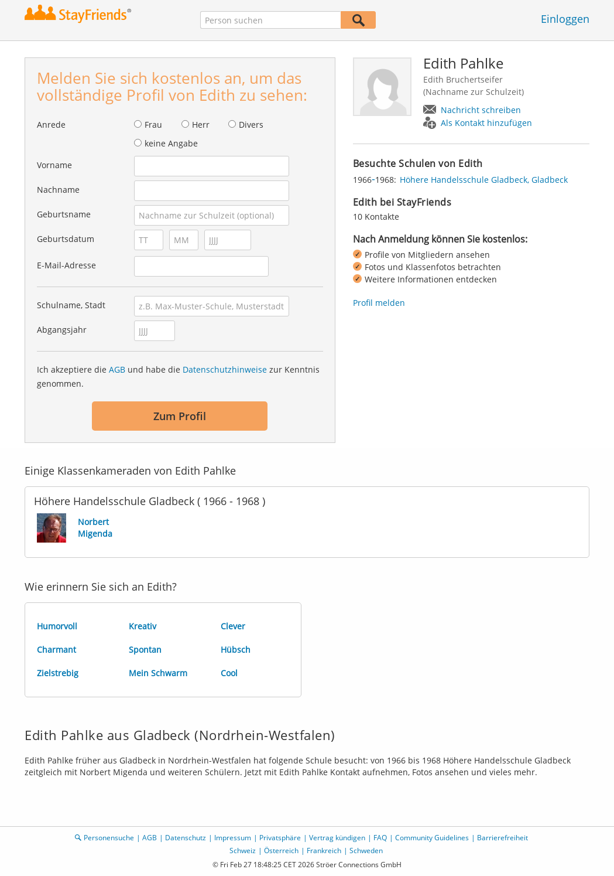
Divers (251, 124)
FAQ (380, 838)
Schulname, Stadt (71, 305)
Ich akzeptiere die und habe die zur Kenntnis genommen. (178, 376)
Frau (153, 124)
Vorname (54, 165)
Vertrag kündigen (337, 838)
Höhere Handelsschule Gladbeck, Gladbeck (484, 179)
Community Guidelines (432, 838)
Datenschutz (185, 838)
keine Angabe (171, 143)
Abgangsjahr (62, 329)
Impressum (232, 838)
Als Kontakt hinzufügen (486, 122)
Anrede (51, 124)
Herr (201, 124)
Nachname (58, 189)
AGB (117, 369)
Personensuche (109, 838)
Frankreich (324, 850)
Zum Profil (179, 416)
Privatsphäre (280, 838)
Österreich (281, 850)
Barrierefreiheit (502, 838)
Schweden (366, 850)
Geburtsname (64, 214)
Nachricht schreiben (481, 109)
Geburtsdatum (65, 238)
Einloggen (565, 19)
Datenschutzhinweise (225, 369)
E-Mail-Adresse (66, 265)
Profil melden (379, 302)
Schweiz (242, 850)
